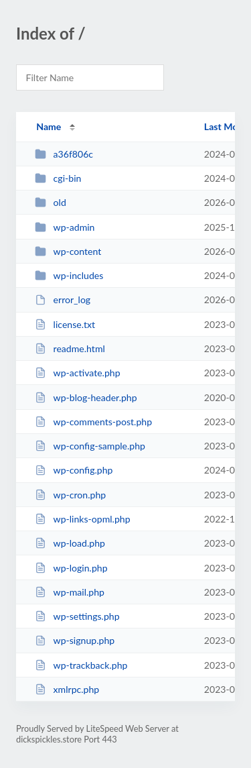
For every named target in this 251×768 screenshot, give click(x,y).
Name (48, 126)
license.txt (65, 324)
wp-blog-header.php (86, 397)
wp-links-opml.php (82, 519)
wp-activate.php (77, 372)
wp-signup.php (74, 640)
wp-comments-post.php (93, 421)
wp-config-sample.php (90, 445)
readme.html (70, 348)
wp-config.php (73, 470)
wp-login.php (71, 567)
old (50, 202)
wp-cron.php (70, 494)
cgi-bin (58, 178)
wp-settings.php (77, 616)
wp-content (68, 251)
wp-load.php (70, 543)
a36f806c (64, 154)
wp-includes (69, 275)
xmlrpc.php (67, 689)
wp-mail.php (69, 592)
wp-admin (64, 227)
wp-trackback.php (81, 665)
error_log (62, 299)
